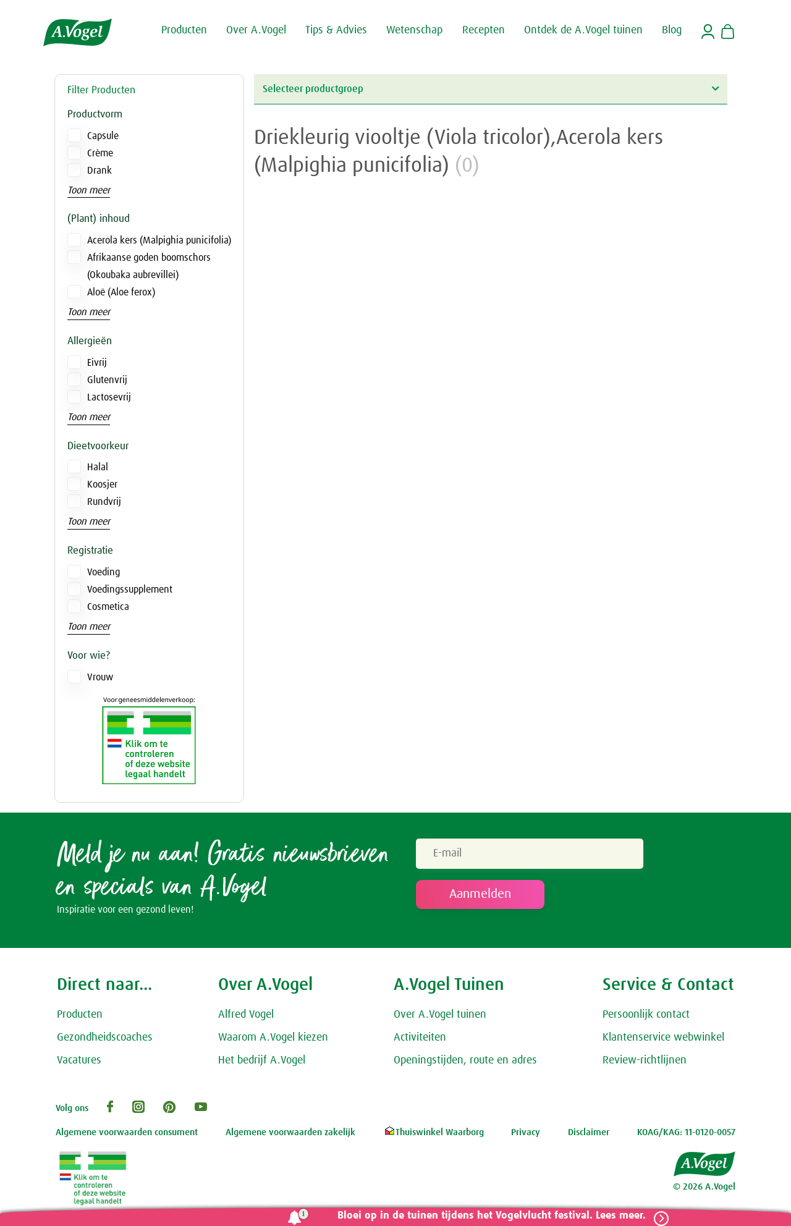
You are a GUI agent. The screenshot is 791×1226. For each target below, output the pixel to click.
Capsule (103, 136)
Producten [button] (184, 29)
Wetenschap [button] (414, 29)
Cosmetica (108, 607)
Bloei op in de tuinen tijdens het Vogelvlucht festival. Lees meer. (486, 1216)
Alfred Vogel (246, 1017)
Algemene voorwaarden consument (127, 1135)
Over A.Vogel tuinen (440, 1017)
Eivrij (97, 363)
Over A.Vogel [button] (256, 29)
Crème (100, 153)
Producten (80, 1017)
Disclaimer (588, 1135)
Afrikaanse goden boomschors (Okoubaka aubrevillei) (149, 266)
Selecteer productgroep (491, 89)
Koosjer (102, 484)
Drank (99, 170)
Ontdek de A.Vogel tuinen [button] (583, 29)
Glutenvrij (107, 380)
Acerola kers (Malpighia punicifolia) (159, 240)
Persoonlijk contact (646, 1017)
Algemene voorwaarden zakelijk (290, 1135)
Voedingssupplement (129, 589)
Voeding (103, 572)
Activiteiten (420, 1040)
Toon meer (88, 190)
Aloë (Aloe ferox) (121, 292)
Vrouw (100, 677)
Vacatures (79, 1062)
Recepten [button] (483, 29)
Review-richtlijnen (645, 1062)
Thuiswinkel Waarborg (433, 1135)
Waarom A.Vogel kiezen (273, 1040)
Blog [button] (672, 29)
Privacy (525, 1135)
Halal (97, 467)
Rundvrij (104, 502)
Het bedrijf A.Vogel (261, 1062)
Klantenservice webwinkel (663, 1040)
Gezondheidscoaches (105, 1040)
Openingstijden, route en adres (465, 1062)
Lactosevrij (109, 397)
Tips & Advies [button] (336, 29)
